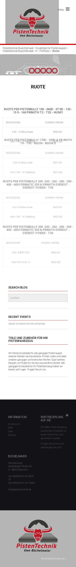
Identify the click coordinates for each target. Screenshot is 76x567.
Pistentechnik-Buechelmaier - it (20, 51)
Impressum (14, 424)
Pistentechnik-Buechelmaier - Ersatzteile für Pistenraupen (34, 48)
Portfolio (45, 51)
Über (10, 431)
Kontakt (12, 435)
